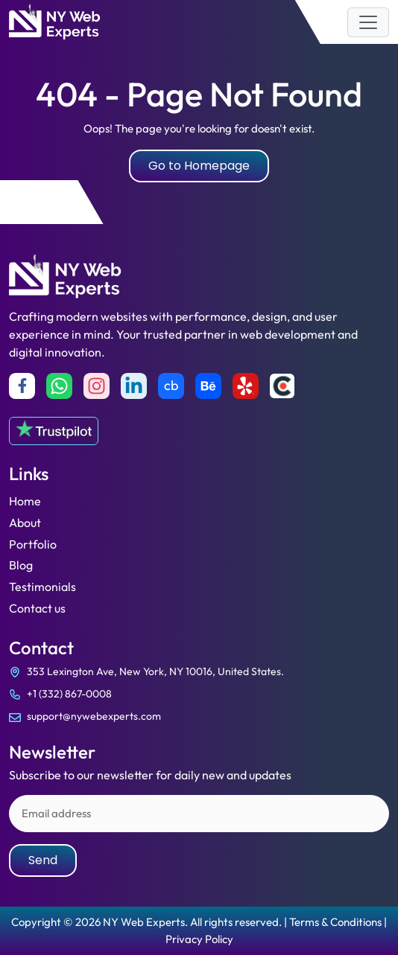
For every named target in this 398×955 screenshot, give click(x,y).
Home (25, 501)
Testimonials (42, 586)
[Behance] (208, 386)
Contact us (37, 608)
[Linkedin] (134, 386)
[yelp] (246, 386)
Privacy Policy (199, 939)
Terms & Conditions (335, 922)
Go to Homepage (199, 165)
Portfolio (33, 544)
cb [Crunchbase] (171, 385)
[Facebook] (22, 386)
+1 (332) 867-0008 (69, 693)
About (25, 522)
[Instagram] (96, 386)
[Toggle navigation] (368, 22)
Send (42, 860)
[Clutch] (282, 386)
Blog (21, 565)
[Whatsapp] (59, 386)
